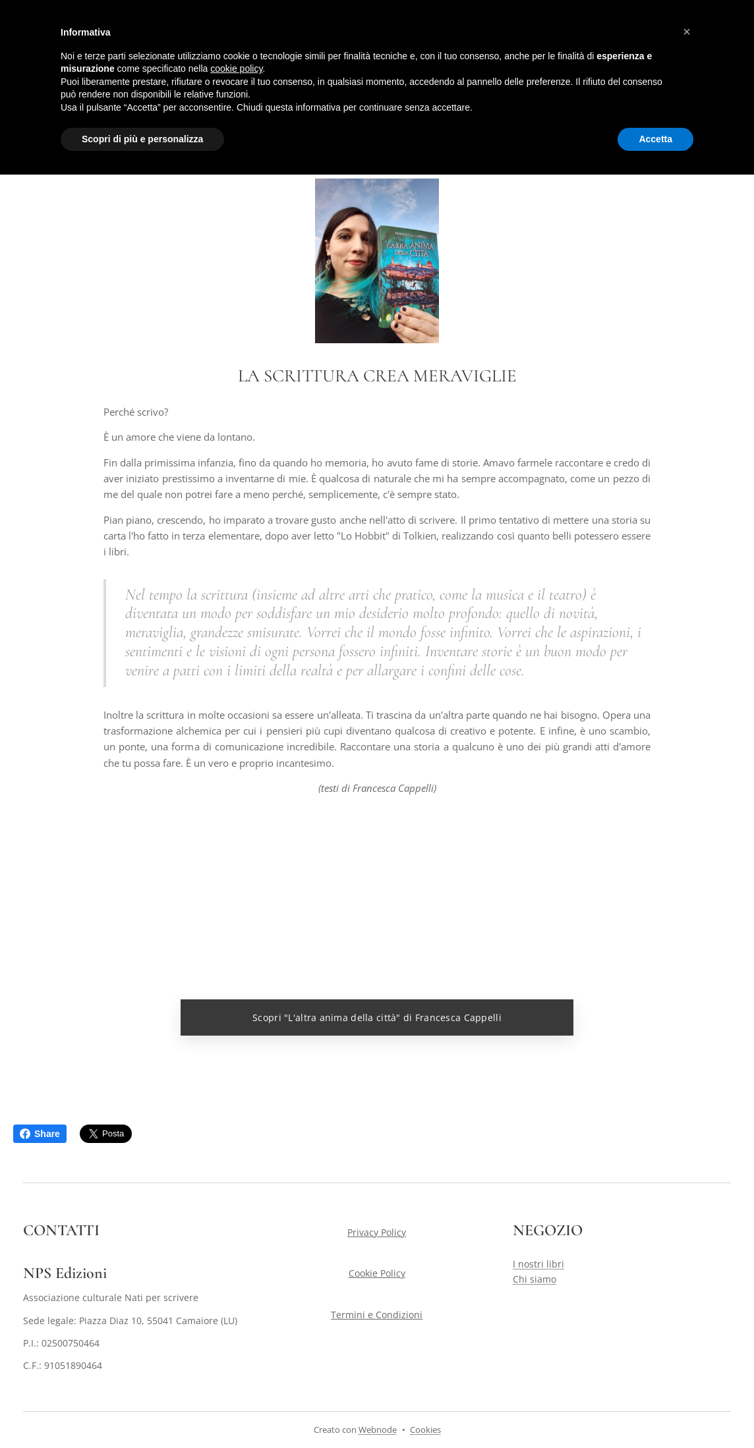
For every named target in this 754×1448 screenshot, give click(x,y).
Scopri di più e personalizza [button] (142, 139)
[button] (686, 31)
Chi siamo (534, 1279)
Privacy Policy (376, 1232)
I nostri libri (538, 1264)
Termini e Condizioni (376, 1314)
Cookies (425, 1429)
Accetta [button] (655, 139)
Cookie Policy (377, 1273)
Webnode (378, 1429)
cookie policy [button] (236, 68)
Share (40, 1133)
